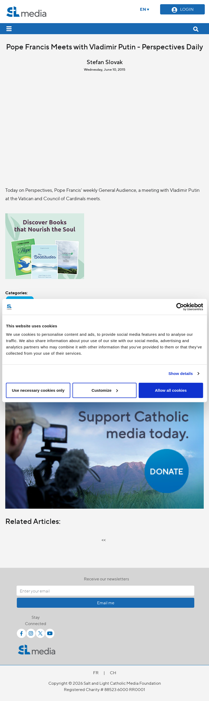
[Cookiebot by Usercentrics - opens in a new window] (180, 307)
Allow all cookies (171, 390)
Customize (104, 390)
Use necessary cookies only (38, 390)
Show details (181, 373)
